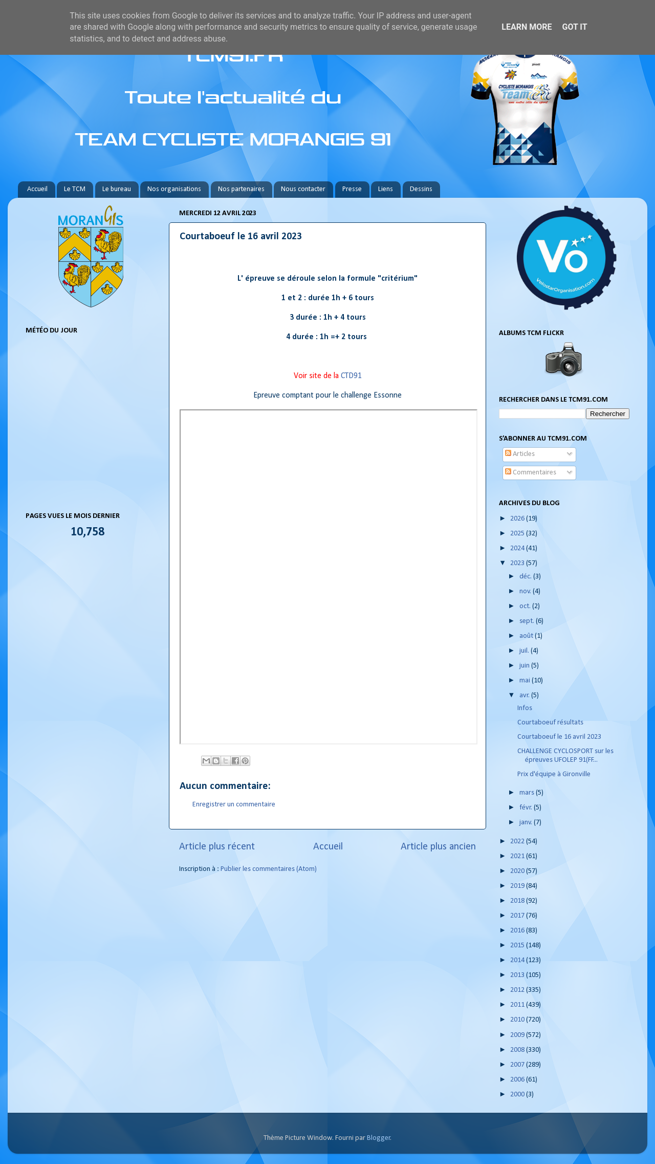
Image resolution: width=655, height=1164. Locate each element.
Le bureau (116, 189)
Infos (525, 708)
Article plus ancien (438, 847)
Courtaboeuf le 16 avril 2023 (559, 737)
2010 (518, 1020)
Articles (520, 454)
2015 (518, 945)
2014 (518, 960)
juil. (525, 651)
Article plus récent (217, 847)
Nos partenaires (241, 189)
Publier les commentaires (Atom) (269, 869)
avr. (525, 695)
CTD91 (351, 376)
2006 (518, 1080)
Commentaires (530, 472)
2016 (518, 930)
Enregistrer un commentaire (233, 804)
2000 (518, 1094)
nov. (526, 591)
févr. (526, 808)
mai (525, 680)
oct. (525, 606)
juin (525, 666)
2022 (518, 841)
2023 (518, 563)
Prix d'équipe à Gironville (554, 774)
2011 (518, 1005)
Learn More (526, 27)
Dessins (421, 189)
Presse (352, 189)
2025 (518, 533)
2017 (518, 916)
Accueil (37, 189)
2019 (518, 886)
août (527, 636)
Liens (385, 189)
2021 (518, 856)
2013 (518, 975)
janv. (526, 822)
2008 (518, 1050)
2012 (518, 990)
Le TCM (74, 189)
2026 (518, 519)
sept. (527, 621)
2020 (518, 871)
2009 (518, 1035)
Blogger (378, 1138)
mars (527, 793)
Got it (574, 27)
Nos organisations (174, 189)
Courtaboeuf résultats (550, 722)
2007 (518, 1065)
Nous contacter (303, 189)
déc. (526, 576)
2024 (518, 548)
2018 (518, 901)
